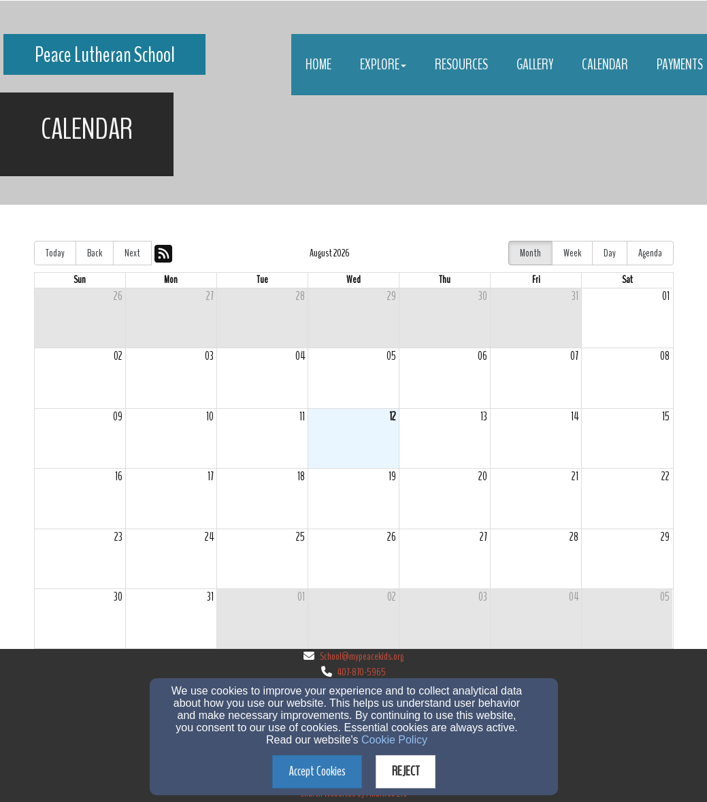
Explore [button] (383, 64)
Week (572, 253)
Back (94, 253)
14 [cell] (574, 416)
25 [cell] (300, 537)
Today (55, 253)
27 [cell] (210, 296)
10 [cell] (210, 416)
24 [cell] (209, 537)
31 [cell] (575, 296)
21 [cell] (575, 476)
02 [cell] (118, 356)
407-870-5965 (362, 672)
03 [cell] (209, 356)
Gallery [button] (534, 64)
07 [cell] (574, 356)
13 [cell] (483, 416)
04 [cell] (300, 356)
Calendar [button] (605, 64)
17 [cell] (211, 476)
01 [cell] (666, 296)
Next (132, 253)
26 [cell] (118, 296)
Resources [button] (461, 64)
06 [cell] (482, 356)
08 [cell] (665, 356)
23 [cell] (118, 537)
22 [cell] (665, 476)
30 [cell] (482, 296)
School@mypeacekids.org (362, 656)
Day (610, 253)
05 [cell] (391, 356)
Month (530, 253)
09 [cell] (117, 416)
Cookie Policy (394, 740)
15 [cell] (666, 416)
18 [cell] (301, 476)
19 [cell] (392, 476)
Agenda (650, 253)
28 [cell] (300, 296)
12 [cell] (392, 416)
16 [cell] (118, 476)
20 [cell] (482, 476)
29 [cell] (391, 296)
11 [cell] (302, 416)
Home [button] (318, 64)
